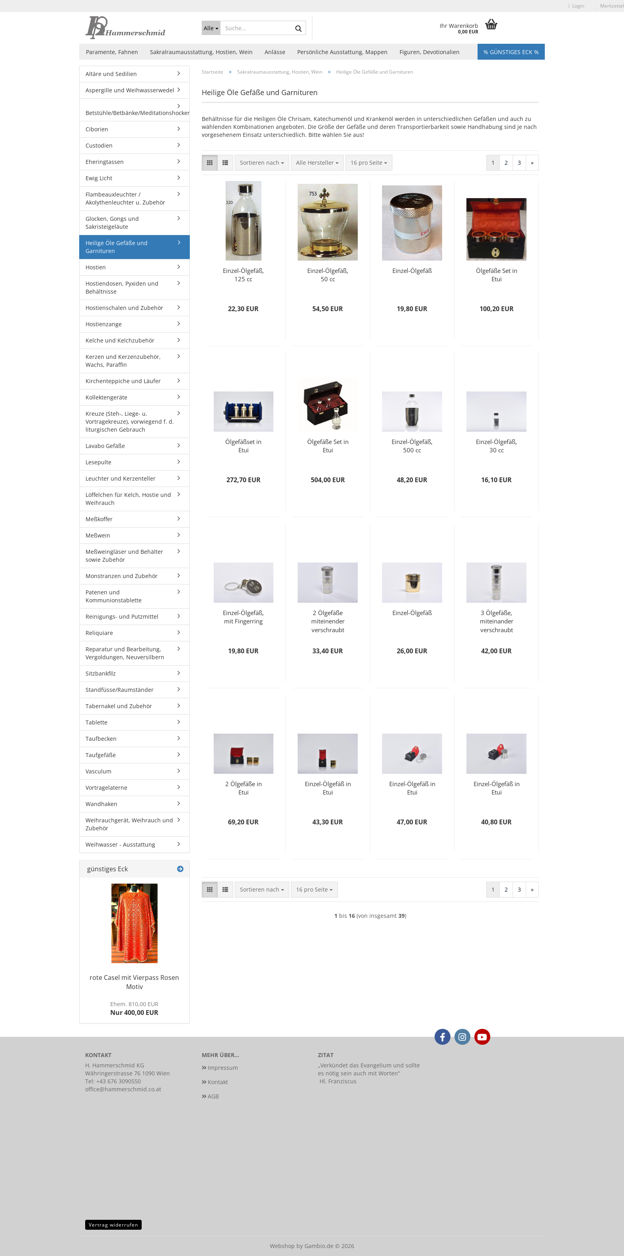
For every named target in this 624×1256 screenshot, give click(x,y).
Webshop (282, 1246)
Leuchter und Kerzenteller (121, 478)
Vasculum (98, 771)
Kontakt (218, 1082)
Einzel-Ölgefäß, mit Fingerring (243, 617)
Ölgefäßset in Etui (243, 446)
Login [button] (576, 5)
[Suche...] (211, 28)
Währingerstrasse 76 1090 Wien (127, 1073)
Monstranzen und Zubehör (122, 576)
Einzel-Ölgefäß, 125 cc (243, 275)
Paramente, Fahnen (112, 52)
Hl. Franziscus (338, 1081)
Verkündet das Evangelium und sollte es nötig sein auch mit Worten (369, 1069)
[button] (210, 163)
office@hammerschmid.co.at (123, 1089)
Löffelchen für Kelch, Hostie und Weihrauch (128, 498)
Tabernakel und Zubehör (119, 706)
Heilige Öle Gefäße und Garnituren (117, 247)
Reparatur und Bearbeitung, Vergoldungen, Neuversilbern (125, 653)
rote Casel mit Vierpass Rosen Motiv (134, 982)
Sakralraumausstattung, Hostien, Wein (201, 52)
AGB (213, 1096)
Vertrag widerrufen (113, 1224)
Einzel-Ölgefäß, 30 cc (496, 446)
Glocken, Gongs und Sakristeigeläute (112, 222)
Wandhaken (101, 804)
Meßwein (98, 535)
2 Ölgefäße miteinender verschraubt (328, 621)
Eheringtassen (105, 162)
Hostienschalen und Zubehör (124, 308)
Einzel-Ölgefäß (412, 271)
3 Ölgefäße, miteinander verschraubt (496, 621)
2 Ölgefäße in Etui (243, 788)
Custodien (99, 145)
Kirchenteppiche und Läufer (123, 381)
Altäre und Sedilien (111, 74)
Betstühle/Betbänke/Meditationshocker (137, 113)
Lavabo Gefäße (105, 446)
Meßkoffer (99, 519)
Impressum (223, 1067)
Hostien (96, 267)
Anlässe (275, 52)
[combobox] (262, 163)
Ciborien (97, 129)
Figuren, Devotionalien (430, 52)
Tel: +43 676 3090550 (113, 1081)
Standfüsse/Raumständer (120, 689)
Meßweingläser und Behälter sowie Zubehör (124, 555)
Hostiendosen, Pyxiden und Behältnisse (122, 287)
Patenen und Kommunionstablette (114, 596)
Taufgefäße (101, 755)
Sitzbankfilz (101, 673)
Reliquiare (99, 633)
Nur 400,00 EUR (134, 1008)
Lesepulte (98, 462)
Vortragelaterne (106, 787)
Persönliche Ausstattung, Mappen (342, 52)
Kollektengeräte (106, 397)
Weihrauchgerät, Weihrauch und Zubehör (129, 824)
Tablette (96, 722)
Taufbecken (101, 738)
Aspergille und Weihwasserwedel (130, 90)
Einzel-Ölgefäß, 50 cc (327, 275)
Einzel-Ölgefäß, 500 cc (412, 446)
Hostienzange (104, 324)
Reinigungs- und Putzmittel (122, 616)
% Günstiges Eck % (511, 52)
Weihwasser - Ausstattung (120, 844)
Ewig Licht (99, 178)
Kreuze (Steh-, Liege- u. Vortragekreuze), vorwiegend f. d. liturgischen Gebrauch (130, 421)
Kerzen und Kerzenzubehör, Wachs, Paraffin (123, 360)
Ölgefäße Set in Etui (496, 275)
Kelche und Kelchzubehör (120, 340)
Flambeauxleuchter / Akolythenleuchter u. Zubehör (125, 198)
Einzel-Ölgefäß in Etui (328, 788)
